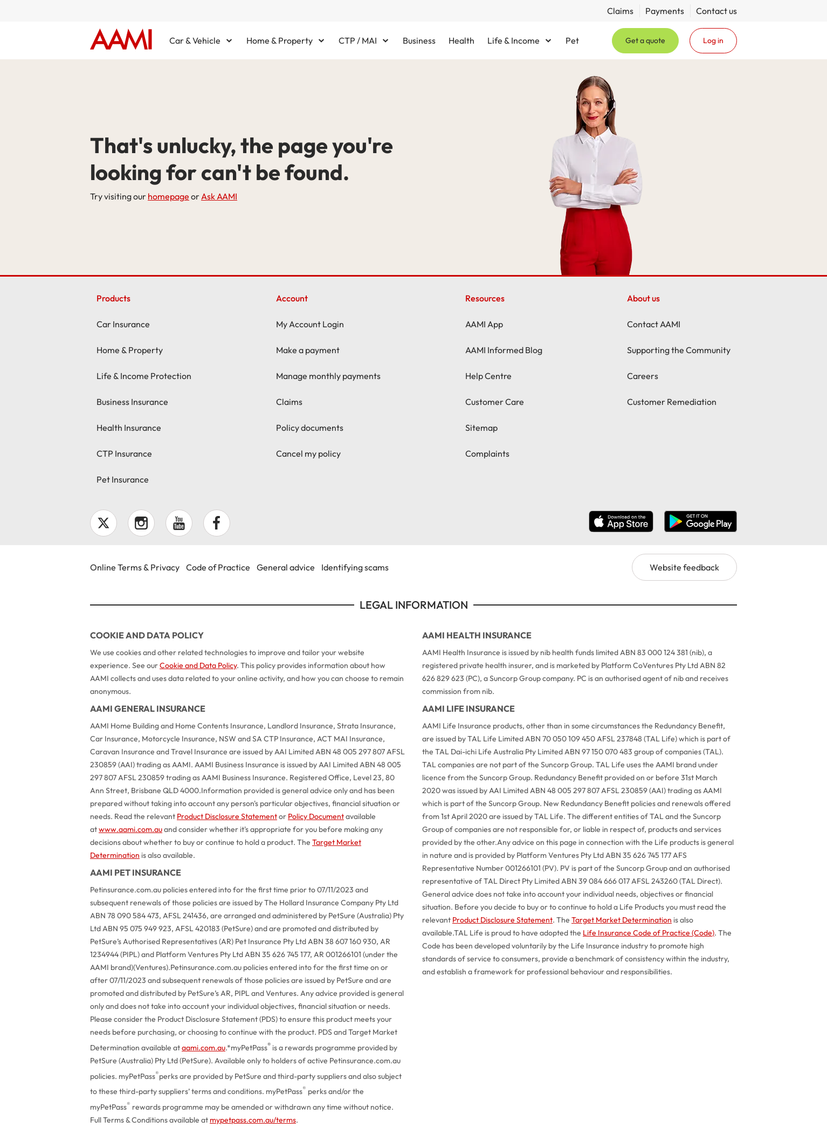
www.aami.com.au (130, 829)
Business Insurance (132, 401)
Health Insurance (129, 427)
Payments (664, 10)
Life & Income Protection (144, 375)
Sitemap (481, 427)
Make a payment (308, 350)
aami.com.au (203, 1048)
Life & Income (513, 40)
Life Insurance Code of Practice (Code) (648, 933)
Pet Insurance (123, 479)
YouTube (179, 523)
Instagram (141, 523)
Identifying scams (355, 567)
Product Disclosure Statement (227, 816)
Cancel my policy (308, 453)
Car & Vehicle (194, 40)
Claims (620, 10)
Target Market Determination (621, 920)
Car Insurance (123, 324)
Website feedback (684, 567)
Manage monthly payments (328, 375)
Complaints (487, 453)
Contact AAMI (653, 324)
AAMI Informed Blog (503, 350)
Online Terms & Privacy (135, 567)
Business (419, 40)
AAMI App (484, 324)
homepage (168, 196)
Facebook (216, 523)
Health (461, 40)
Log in (713, 40)
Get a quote (645, 40)
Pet (572, 40)
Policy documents (309, 427)
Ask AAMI (219, 196)
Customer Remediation (671, 401)
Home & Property (279, 40)
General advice (286, 567)
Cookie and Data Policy (198, 665)
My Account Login (310, 324)
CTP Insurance (124, 453)
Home (121, 40)
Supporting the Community (678, 350)
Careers (642, 375)
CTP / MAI (358, 40)
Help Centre (488, 375)
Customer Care (494, 401)
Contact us (716, 10)
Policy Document (316, 816)
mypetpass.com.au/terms (253, 1120)
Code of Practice (218, 567)
